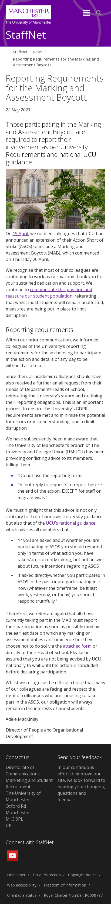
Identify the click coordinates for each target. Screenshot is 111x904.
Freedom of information (65, 885)
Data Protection (47, 874)
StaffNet (26, 35)
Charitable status (21, 895)
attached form (77, 646)
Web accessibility (21, 885)
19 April (20, 233)
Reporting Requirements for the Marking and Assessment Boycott (56, 61)
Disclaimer (16, 874)
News (38, 51)
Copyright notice (82, 874)
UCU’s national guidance (70, 523)
